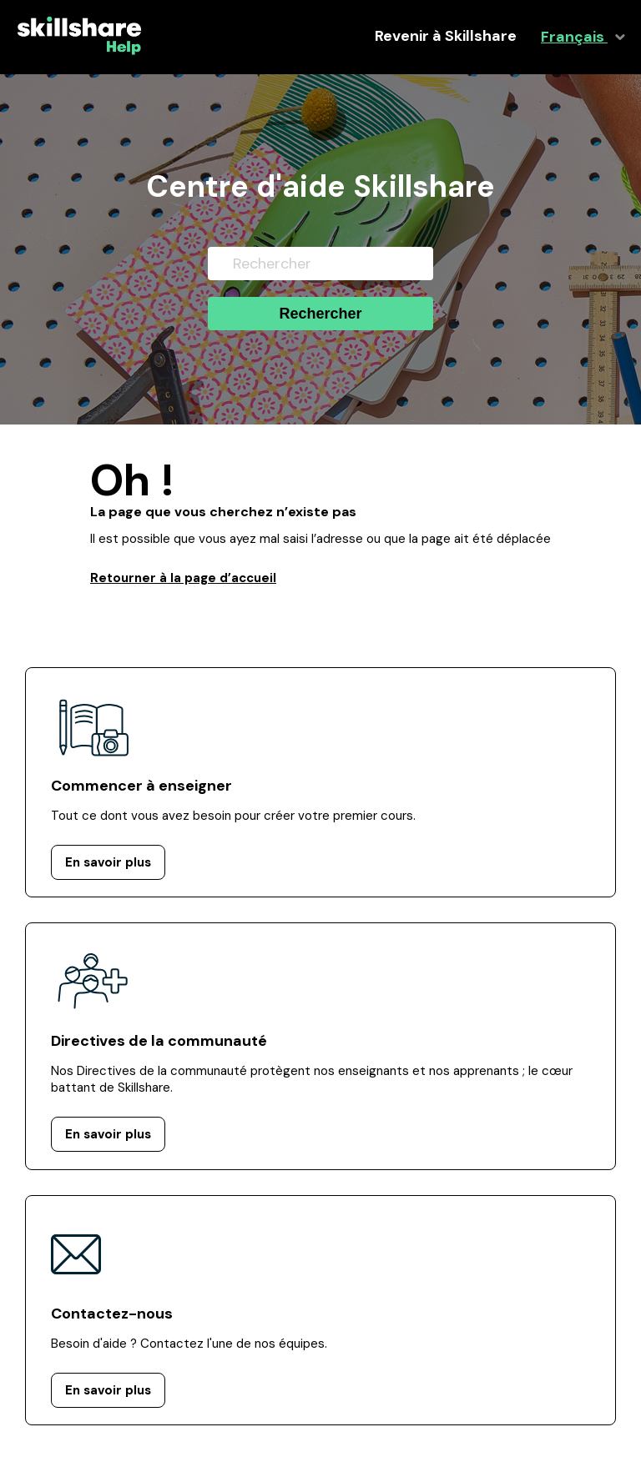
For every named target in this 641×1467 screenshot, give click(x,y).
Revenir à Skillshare (446, 36)
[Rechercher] (320, 263)
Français (574, 37)
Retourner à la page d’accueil (183, 578)
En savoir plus (108, 862)
